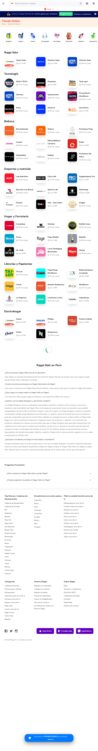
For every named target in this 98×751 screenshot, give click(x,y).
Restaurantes (10, 592)
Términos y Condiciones (72, 589)
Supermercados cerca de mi (15, 596)
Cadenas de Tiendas (12, 506)
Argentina (37, 500)
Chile (36, 507)
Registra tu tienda (40, 592)
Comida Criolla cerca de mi (73, 506)
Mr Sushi (8, 540)
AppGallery (85, 631)
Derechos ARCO (70, 592)
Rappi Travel (9, 612)
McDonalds (9, 537)
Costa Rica (38, 513)
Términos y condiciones (82, 14)
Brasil (36, 503)
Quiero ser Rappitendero (43, 599)
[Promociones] (49, 738)
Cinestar (8, 573)
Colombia (37, 510)
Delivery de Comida (71, 530)
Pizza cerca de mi (70, 516)
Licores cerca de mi (12, 609)
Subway (8, 560)
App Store (45, 631)
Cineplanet (9, 547)
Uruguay (37, 527)
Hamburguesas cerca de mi (74, 503)
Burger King (9, 530)
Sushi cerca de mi (70, 520)
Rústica (7, 567)
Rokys (7, 543)
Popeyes (8, 550)
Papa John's (9, 523)
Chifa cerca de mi (70, 533)
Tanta (7, 563)
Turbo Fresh (9, 616)
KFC (6, 510)
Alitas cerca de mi (70, 537)
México (36, 520)
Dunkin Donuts (10, 533)
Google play (65, 631)
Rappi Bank (68, 602)
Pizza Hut (8, 520)
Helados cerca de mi (71, 513)
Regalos (8, 619)
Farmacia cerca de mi (12, 599)
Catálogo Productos (12, 586)
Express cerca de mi (12, 602)
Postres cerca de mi (71, 523)
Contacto (67, 599)
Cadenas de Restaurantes (14, 503)
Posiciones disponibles (42, 596)
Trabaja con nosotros (42, 589)
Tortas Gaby (9, 570)
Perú (36, 523)
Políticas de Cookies (71, 606)
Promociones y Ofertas (13, 589)
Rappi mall (8, 606)
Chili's (7, 557)
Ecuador (37, 517)
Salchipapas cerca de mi (73, 527)
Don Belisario (9, 527)
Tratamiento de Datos (72, 596)
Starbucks (8, 513)
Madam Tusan (10, 553)
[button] (49, 9)
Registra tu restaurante (42, 586)
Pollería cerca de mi (71, 510)
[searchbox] (46, 3)
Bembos (8, 516)
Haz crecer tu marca (41, 602)
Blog (65, 586)
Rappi (4, 24)
